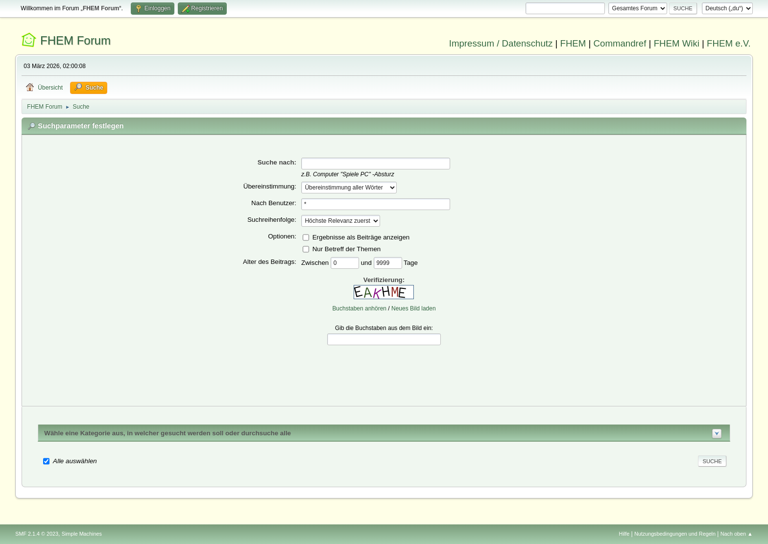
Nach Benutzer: (273, 203)
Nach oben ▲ (736, 534)
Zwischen (316, 262)
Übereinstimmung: (269, 186)
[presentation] (384, 368)
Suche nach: (277, 162)
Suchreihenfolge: (271, 219)
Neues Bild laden (413, 308)
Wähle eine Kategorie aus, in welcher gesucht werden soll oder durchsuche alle (167, 433)
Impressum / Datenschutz (501, 43)
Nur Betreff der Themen (346, 248)
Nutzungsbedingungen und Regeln (675, 534)
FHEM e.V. (729, 43)
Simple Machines (82, 534)
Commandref (620, 43)
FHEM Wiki (676, 43)
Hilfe (624, 534)
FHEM (573, 43)
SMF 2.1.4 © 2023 (36, 534)
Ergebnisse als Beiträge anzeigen (361, 236)
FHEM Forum (75, 40)
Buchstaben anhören (359, 308)
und (367, 262)
